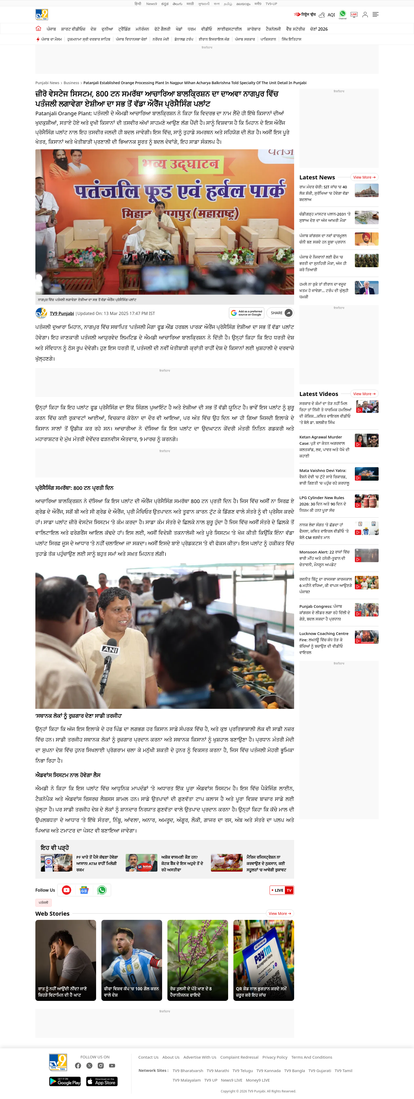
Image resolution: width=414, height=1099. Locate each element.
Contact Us (148, 1057)
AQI (331, 15)
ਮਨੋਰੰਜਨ (142, 29)
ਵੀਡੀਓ (206, 29)
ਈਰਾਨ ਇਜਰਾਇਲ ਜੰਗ (214, 39)
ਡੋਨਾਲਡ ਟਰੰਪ (184, 39)
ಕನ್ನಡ (164, 3)
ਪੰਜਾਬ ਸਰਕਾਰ (245, 39)
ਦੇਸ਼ (93, 29)
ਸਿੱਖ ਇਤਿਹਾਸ (292, 39)
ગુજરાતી (204, 3)
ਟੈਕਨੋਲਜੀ (273, 29)
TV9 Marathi (218, 1070)
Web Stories (52, 913)
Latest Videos (318, 394)
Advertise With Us (200, 1057)
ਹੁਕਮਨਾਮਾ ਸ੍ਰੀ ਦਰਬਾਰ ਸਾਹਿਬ (88, 39)
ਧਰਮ (192, 29)
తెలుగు (177, 3)
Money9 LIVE (258, 1080)
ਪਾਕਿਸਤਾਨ (268, 39)
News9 (151, 3)
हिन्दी (138, 3)
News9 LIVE (231, 1080)
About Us (171, 1057)
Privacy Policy (275, 1057)
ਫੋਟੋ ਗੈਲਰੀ (162, 29)
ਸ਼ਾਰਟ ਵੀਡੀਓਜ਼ (73, 29)
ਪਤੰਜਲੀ (43, 902)
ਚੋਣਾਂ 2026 (319, 29)
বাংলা (217, 3)
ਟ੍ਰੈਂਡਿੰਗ (124, 29)
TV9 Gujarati (319, 1070)
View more (364, 177)
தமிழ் (228, 3)
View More (280, 913)
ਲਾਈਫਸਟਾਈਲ (229, 29)
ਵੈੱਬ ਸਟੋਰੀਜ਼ (295, 29)
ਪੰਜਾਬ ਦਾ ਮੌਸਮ (51, 39)
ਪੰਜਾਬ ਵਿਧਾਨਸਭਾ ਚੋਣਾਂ (131, 39)
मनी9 (258, 3)
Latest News (317, 177)
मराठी (190, 3)
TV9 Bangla (294, 1070)
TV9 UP (211, 1080)
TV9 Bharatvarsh (188, 1070)
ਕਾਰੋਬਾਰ (254, 29)
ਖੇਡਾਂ (179, 29)
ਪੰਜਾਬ (51, 29)
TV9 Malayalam (187, 1080)
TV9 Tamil (343, 1070)
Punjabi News (47, 82)
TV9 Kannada (268, 1070)
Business (71, 82)
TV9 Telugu (243, 1070)
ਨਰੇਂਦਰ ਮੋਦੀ (161, 39)
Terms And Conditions (311, 1057)
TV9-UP (271, 3)
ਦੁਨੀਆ (107, 29)
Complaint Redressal (239, 1057)
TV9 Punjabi (62, 313)
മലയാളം (243, 3)
